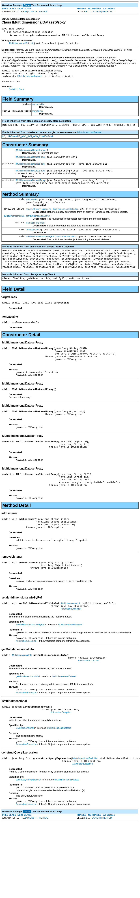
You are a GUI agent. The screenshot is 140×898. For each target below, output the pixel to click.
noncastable (38, 106)
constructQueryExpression (38, 217)
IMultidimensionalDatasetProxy (30, 154)
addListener (31, 207)
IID (3, 139)
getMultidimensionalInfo (37, 225)
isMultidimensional (35, 232)
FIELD (24, 11)
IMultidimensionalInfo (14, 225)
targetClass (37, 113)
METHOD (43, 11)
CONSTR (32, 11)
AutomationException (71, 643)
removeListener (33, 240)
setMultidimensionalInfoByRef (40, 247)
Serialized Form (16, 91)
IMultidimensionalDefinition (66, 217)
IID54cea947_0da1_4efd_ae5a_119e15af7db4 (30, 139)
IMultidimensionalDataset (21, 44)
